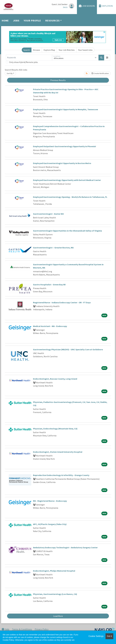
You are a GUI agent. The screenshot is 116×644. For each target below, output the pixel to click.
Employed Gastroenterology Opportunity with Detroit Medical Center (67, 180)
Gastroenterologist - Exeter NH (48, 213)
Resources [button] (52, 20)
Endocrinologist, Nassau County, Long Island (55, 378)
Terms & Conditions (22, 629)
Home (5, 20)
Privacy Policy (41, 629)
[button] (107, 58)
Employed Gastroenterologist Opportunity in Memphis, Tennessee (65, 109)
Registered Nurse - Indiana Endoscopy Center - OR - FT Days (62, 302)
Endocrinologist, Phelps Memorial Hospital (54, 570)
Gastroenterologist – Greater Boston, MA (53, 247)
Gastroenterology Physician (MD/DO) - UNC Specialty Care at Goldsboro (68, 349)
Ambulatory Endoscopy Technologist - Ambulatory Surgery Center (65, 547)
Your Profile (32, 20)
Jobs (16, 20)
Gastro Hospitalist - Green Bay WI (49, 284)
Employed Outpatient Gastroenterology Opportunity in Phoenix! (64, 146)
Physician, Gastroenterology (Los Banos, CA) (55, 594)
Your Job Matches (67, 50)
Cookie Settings (96, 636)
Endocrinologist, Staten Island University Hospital (57, 452)
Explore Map (49, 50)
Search (26, 50)
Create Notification (100, 73)
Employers (106, 6)
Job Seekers (87, 6)
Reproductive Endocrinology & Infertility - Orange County (61, 475)
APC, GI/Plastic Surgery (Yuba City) (50, 524)
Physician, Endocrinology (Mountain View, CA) (55, 428)
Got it (109, 636)
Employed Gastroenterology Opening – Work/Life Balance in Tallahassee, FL (70, 197)
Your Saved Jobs (85, 50)
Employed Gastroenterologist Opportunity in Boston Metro (62, 163)
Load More (58, 616)
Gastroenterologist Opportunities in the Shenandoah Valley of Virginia (67, 230)
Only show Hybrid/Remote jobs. (23, 62)
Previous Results (58, 80)
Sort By (10, 73)
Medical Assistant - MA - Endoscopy (50, 326)
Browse (36, 50)
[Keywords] (29, 58)
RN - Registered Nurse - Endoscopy (50, 501)
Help (5, 629)
